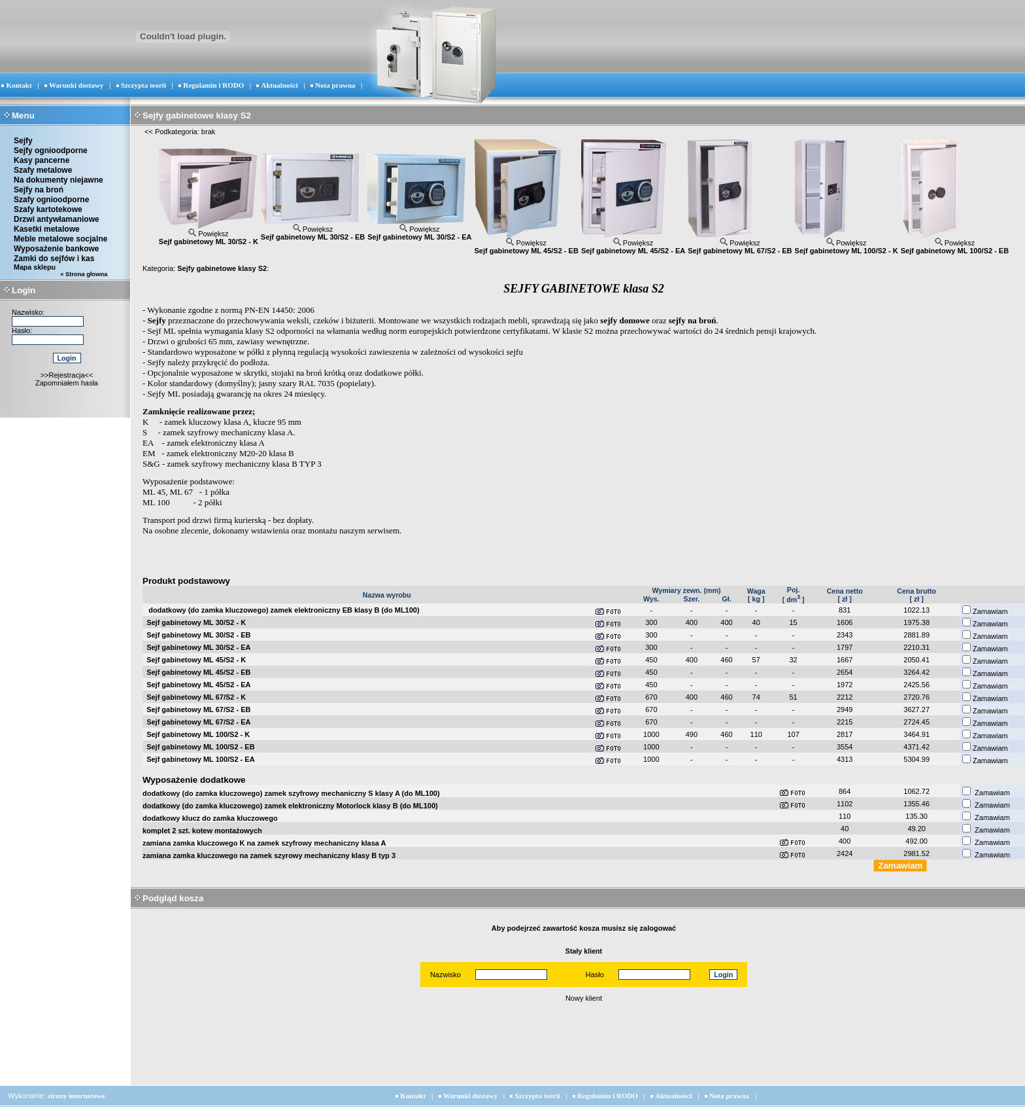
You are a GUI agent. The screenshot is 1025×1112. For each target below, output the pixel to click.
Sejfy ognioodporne (51, 150)
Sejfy (23, 140)
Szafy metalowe (43, 170)
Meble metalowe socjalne (60, 238)
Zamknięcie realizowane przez (197, 411)
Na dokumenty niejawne (58, 180)
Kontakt (18, 85)
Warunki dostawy (76, 85)
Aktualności (279, 85)
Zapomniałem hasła (66, 383)
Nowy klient (583, 998)
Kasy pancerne (41, 160)
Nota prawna (335, 85)
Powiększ (208, 234)
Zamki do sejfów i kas (54, 258)
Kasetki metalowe (47, 229)
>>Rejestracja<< (67, 375)
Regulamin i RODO (213, 85)
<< (148, 131)
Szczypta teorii (143, 85)
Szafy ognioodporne (51, 199)
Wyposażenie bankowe (56, 248)
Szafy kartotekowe (48, 209)
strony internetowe (76, 1096)
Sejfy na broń (38, 189)
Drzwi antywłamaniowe (56, 219)
